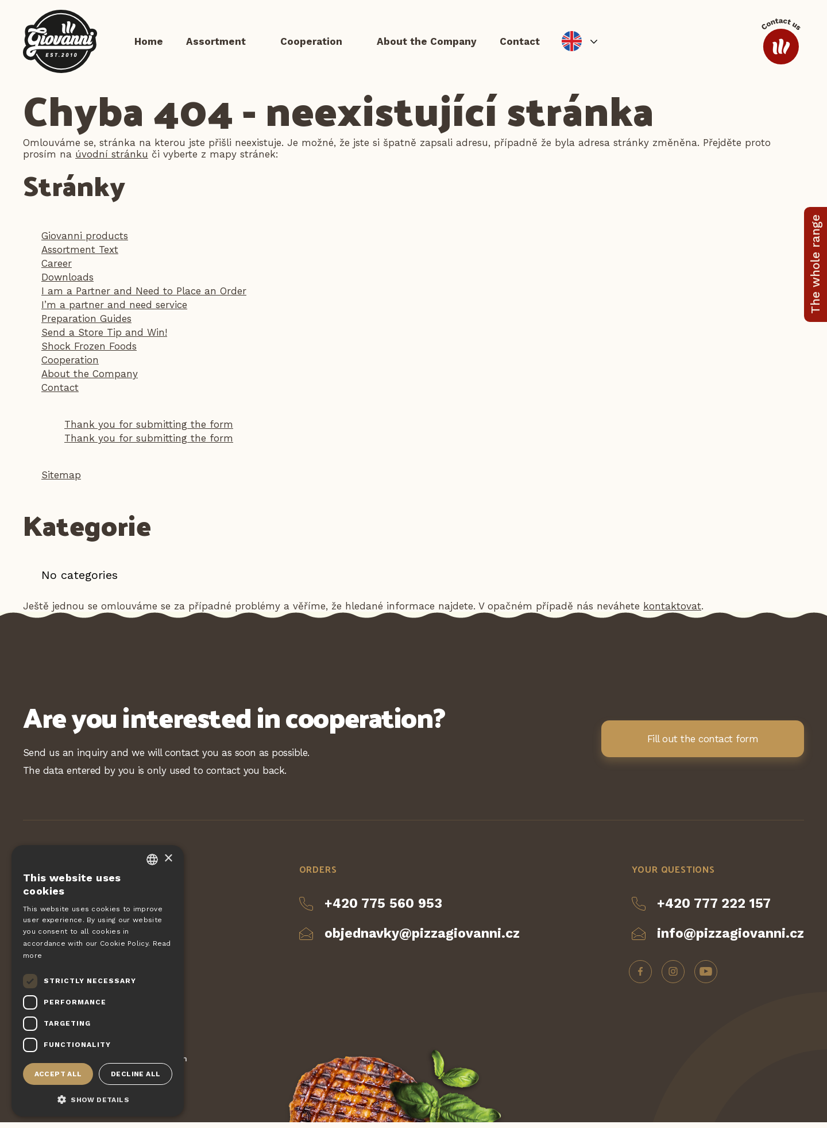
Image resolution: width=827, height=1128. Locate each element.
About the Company (427, 43)
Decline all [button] (135, 1074)
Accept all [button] (58, 1074)
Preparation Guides (86, 324)
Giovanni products (84, 241)
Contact (520, 43)
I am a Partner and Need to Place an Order (143, 296)
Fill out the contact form (702, 744)
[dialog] (97, 981)
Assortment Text (79, 255)
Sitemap (61, 480)
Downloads (67, 283)
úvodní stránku (111, 160)
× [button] (168, 858)
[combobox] (152, 859)
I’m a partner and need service (114, 310)
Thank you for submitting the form (148, 430)
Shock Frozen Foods (89, 352)
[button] (97, 1098)
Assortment (216, 43)
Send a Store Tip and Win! (104, 338)
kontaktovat (672, 611)
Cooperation (311, 43)
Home (148, 43)
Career (56, 269)
